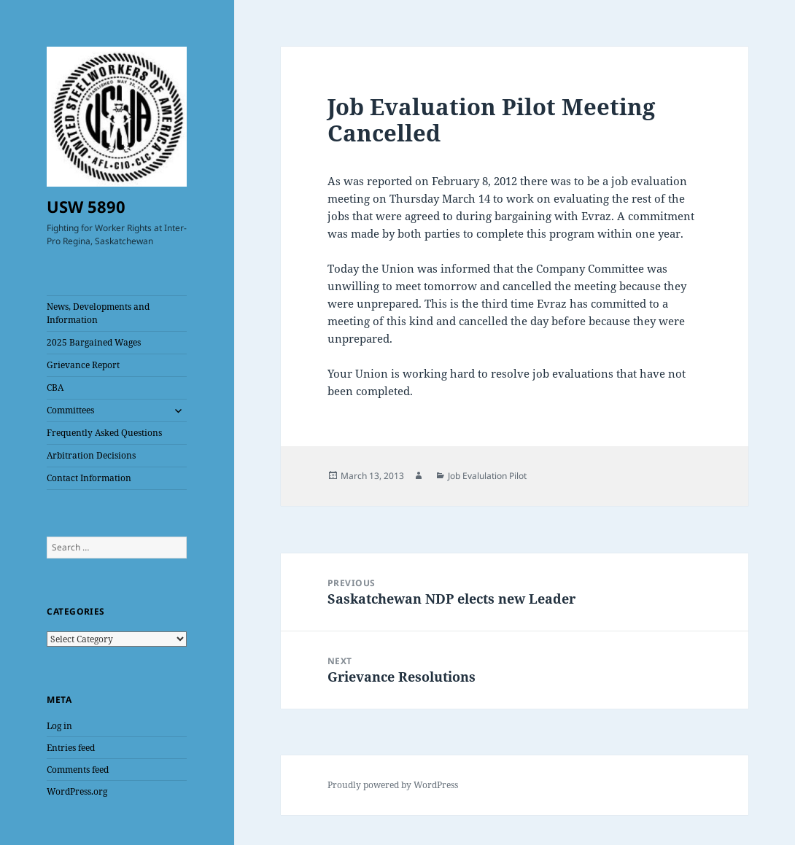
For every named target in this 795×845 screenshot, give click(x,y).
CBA (55, 387)
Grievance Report (83, 365)
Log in (59, 726)
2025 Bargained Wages (94, 342)
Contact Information (89, 478)
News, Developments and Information (98, 313)
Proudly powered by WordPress (392, 785)
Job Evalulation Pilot (487, 476)
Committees (70, 410)
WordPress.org (77, 791)
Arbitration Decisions (91, 455)
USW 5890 (86, 206)
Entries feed (71, 747)
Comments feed (78, 769)
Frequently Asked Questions (104, 433)
